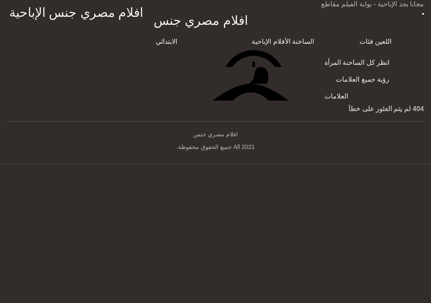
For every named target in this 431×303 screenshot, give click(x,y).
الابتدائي (166, 41)
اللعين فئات (375, 41)
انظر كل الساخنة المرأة (357, 62)
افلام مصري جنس (201, 20)
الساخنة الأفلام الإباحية (283, 41)
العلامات (336, 96)
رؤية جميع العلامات (362, 79)
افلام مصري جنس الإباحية (76, 12)
